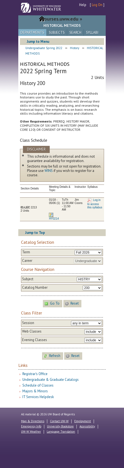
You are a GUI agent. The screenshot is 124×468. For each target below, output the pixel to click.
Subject (27, 279)
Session (28, 323)
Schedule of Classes (38, 385)
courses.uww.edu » (62, 19)
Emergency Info (31, 426)
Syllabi (92, 32)
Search (75, 32)
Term (26, 252)
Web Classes (32, 331)
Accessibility (87, 426)
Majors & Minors (35, 391)
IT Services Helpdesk (38, 397)
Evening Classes (34, 340)
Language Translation (61, 431)
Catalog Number (35, 287)
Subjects (57, 32)
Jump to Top (35, 232)
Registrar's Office (35, 373)
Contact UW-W (59, 421)
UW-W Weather (31, 431)
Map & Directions (32, 421)
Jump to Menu (38, 41)
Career (27, 261)
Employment (82, 421)
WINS (49, 170)
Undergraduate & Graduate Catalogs (50, 379)
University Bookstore (60, 426)
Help (82, 4)
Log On (97, 4)
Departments (32, 32)
